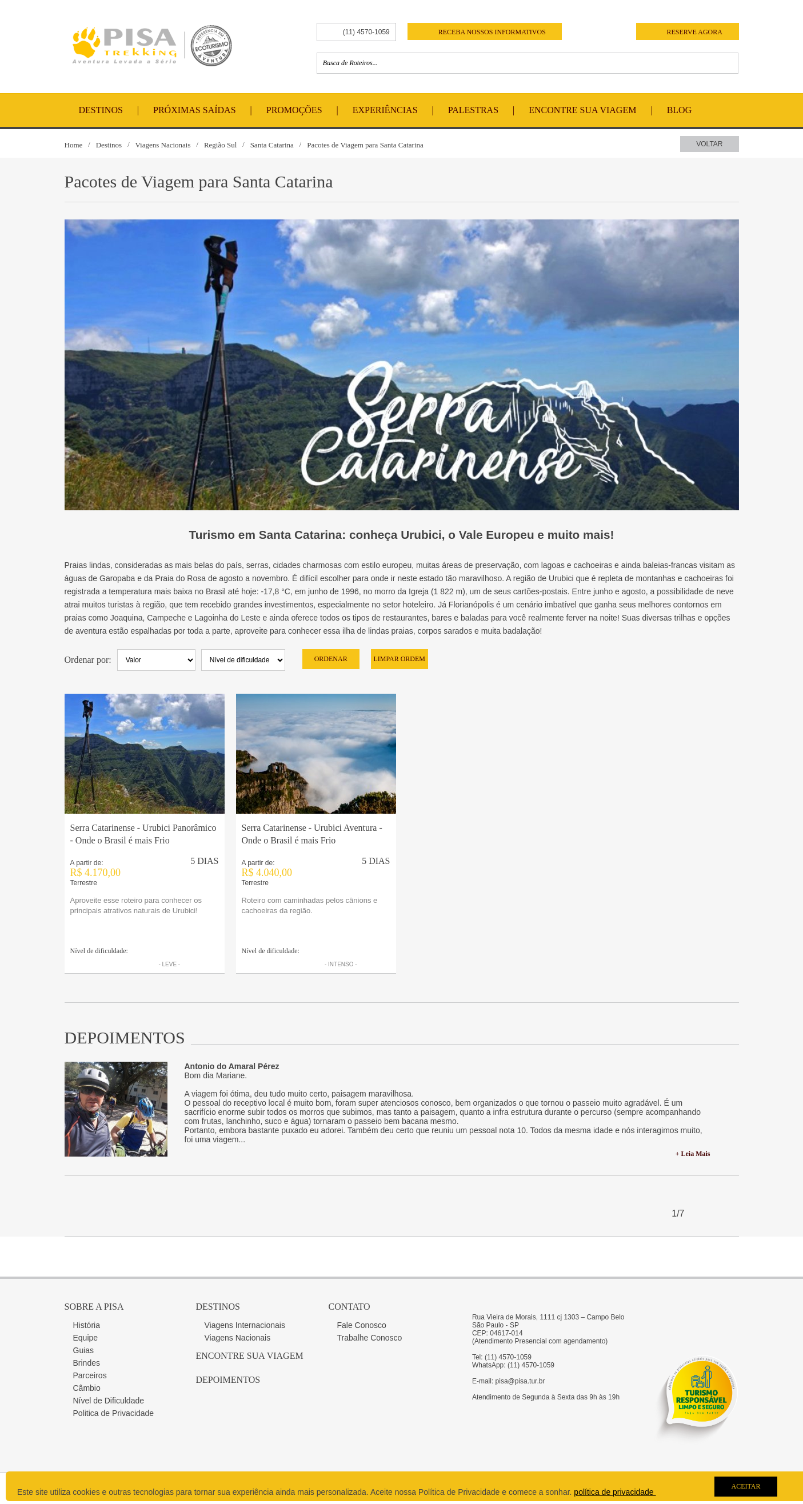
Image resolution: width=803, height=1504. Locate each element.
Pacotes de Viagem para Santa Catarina (365, 145)
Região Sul (220, 145)
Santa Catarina (272, 145)
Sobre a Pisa (94, 1306)
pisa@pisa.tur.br (520, 1381)
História (86, 1325)
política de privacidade (615, 1492)
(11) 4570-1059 (366, 32)
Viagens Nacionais (162, 145)
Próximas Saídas (194, 110)
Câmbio (87, 1388)
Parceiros (90, 1375)
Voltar (709, 144)
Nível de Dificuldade (109, 1400)
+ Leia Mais (693, 1154)
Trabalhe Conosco (369, 1337)
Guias (83, 1350)
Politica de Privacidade (113, 1413)
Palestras (473, 110)
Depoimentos (228, 1380)
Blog (679, 110)
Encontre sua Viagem (249, 1356)
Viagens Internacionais (245, 1325)
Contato (349, 1306)
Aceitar (745, 1486)
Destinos (101, 110)
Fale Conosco (361, 1325)
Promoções (294, 110)
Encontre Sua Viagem (582, 110)
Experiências (385, 110)
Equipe (85, 1337)
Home (74, 145)
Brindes (86, 1362)
